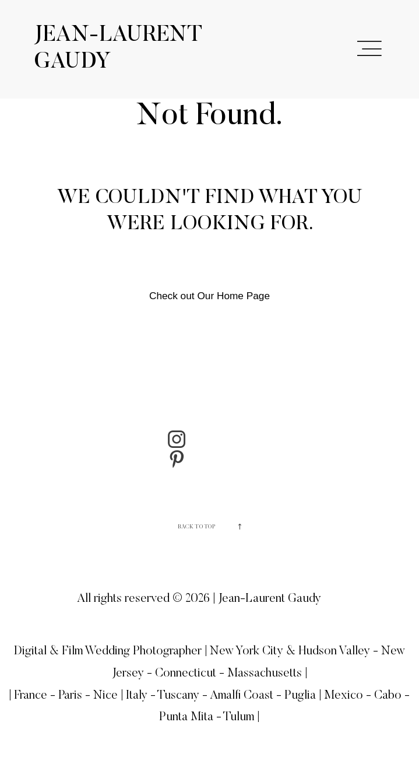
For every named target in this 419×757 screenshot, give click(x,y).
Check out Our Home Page (209, 296)
